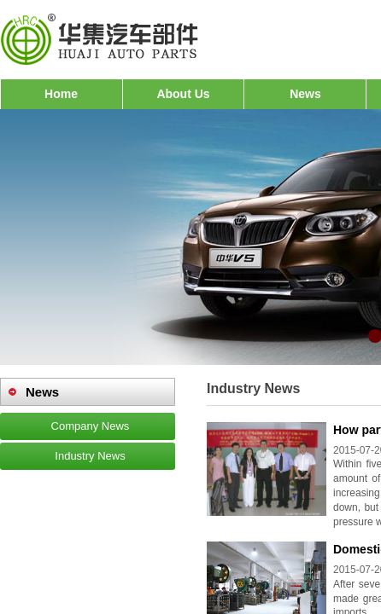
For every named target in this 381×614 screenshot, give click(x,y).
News (305, 94)
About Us (182, 94)
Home (61, 94)
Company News (90, 426)
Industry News (90, 455)
